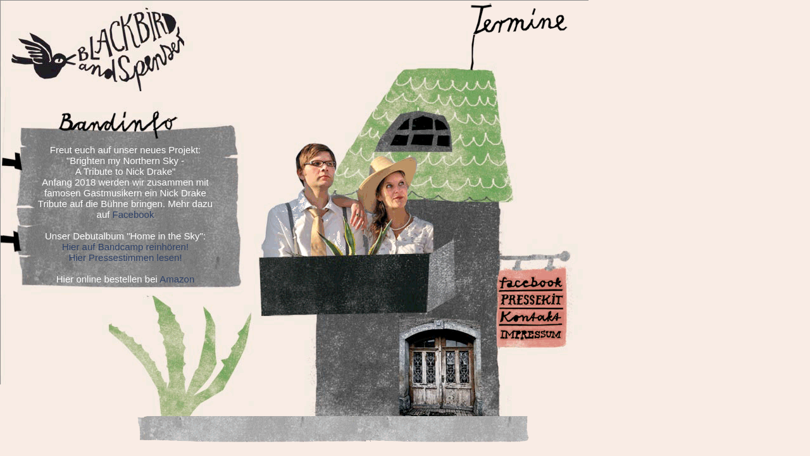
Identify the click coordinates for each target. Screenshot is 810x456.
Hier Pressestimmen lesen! (125, 257)
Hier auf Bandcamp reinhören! (125, 246)
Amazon (176, 279)
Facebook (133, 214)
